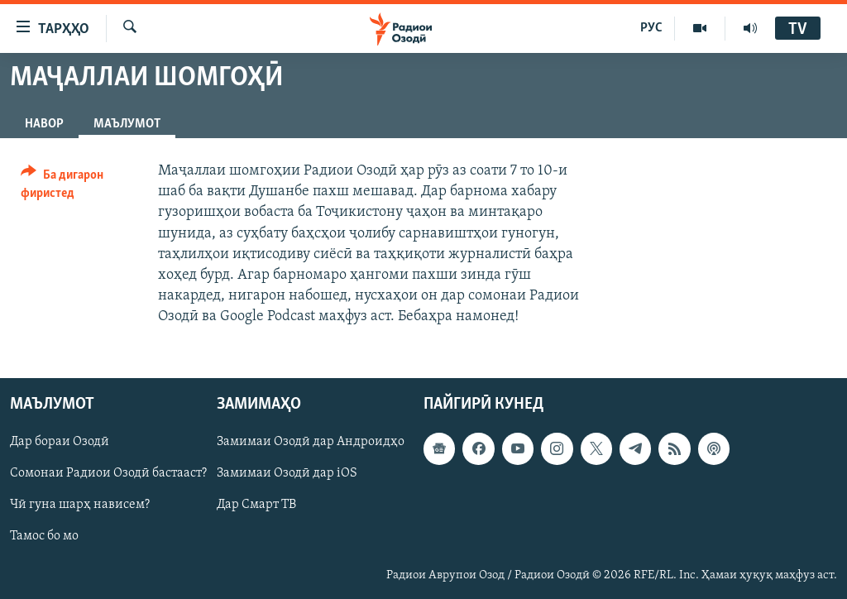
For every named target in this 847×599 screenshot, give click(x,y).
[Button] (79, 187)
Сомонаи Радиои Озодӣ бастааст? (108, 473)
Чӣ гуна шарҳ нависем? (80, 504)
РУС (651, 28)
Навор (44, 124)
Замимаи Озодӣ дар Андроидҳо (310, 441)
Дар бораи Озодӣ (59, 441)
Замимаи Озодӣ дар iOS (287, 473)
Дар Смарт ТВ (256, 504)
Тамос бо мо (44, 536)
